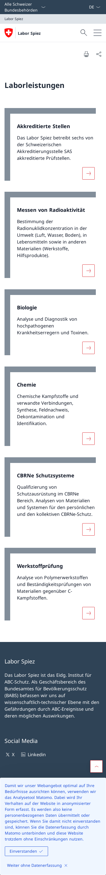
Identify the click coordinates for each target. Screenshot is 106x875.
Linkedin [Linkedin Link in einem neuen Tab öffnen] (33, 754)
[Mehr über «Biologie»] (88, 348)
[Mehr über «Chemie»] (88, 438)
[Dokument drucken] (86, 54)
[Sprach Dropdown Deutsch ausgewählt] (94, 7)
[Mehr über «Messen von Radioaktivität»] (88, 270)
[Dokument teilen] (98, 54)
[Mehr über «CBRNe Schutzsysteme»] (88, 529)
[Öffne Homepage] (23, 32)
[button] (96, 766)
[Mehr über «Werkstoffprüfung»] (88, 613)
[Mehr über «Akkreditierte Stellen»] (88, 173)
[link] (53, 147)
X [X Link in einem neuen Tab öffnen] (9, 754)
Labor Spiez (29, 33)
